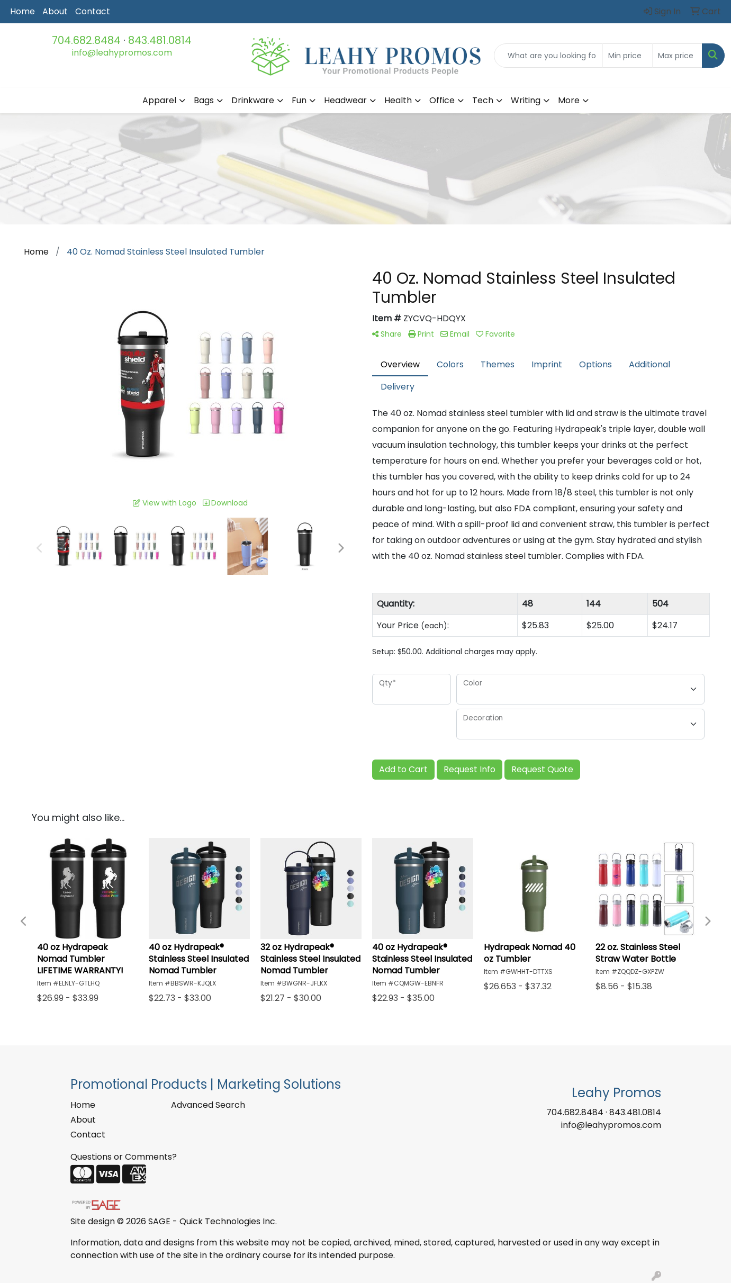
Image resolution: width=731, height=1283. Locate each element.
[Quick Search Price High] (677, 55)
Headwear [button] (345, 100)
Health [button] (398, 100)
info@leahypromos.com (122, 53)
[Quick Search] (548, 55)
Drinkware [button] (252, 100)
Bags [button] (204, 100)
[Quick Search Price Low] (627, 55)
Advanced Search (208, 1105)
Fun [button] (299, 100)
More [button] (569, 100)
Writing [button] (525, 100)
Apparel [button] (159, 100)
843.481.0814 (160, 40)
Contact (92, 11)
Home (22, 11)
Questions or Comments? (123, 1157)
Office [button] (442, 100)
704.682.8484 (86, 40)
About (55, 11)
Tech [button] (482, 100)
